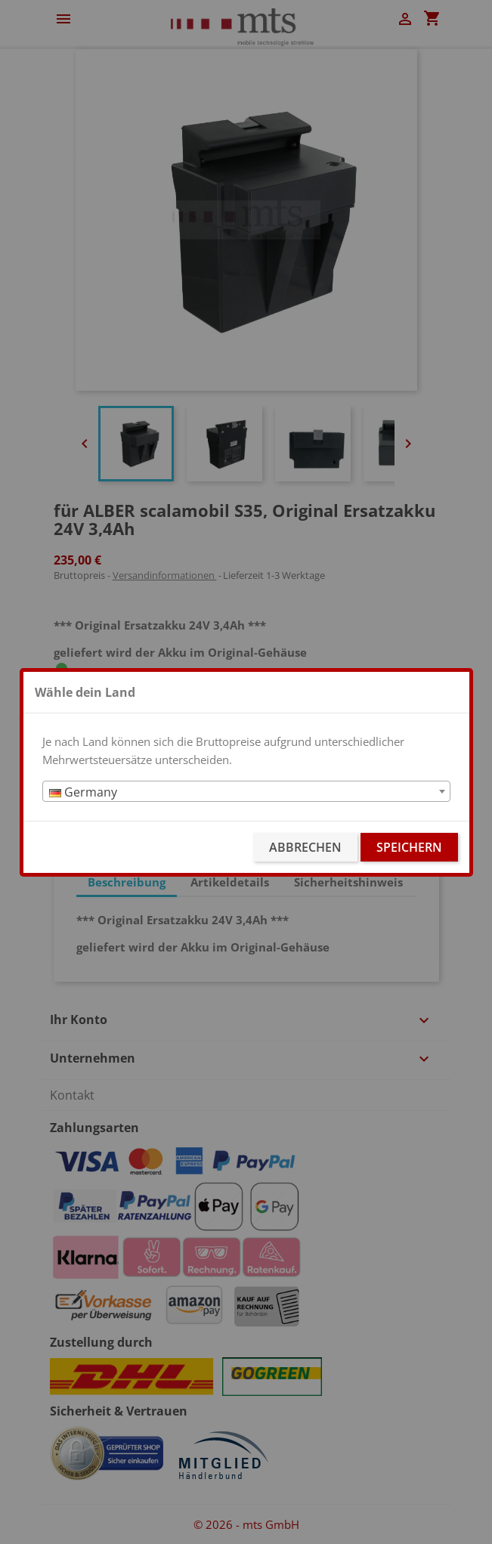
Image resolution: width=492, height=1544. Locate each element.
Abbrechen (305, 847)
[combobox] (246, 791)
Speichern (409, 847)
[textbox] (246, 792)
